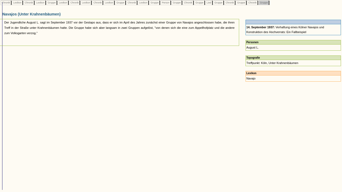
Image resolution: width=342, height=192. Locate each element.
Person (165, 2)
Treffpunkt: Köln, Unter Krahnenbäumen (272, 63)
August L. (252, 47)
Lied (209, 2)
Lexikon (17, 2)
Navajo (250, 78)
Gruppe (51, 2)
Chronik (6, 2)
